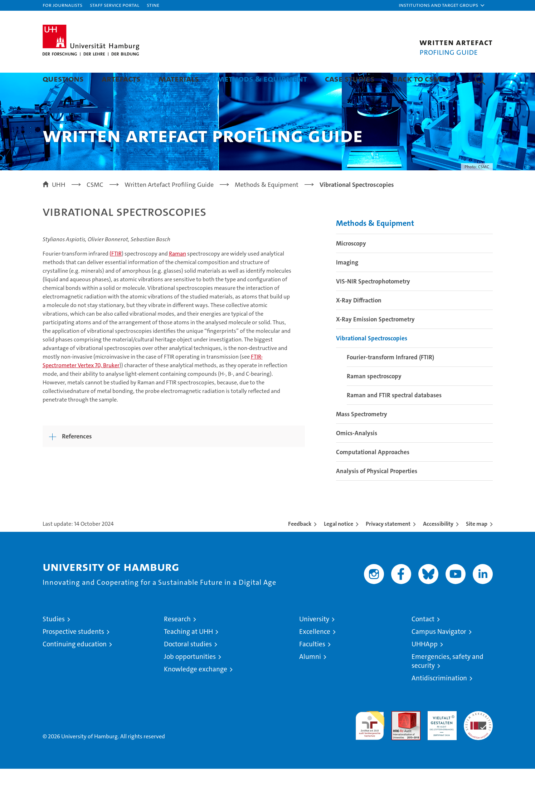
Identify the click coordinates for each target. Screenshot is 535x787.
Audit (398, 733)
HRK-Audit (440, 733)
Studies (54, 637)
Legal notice (338, 542)
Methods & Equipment (262, 78)
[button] (442, 5)
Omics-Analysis (356, 451)
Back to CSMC (419, 78)
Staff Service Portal (114, 5)
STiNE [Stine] (153, 5)
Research (177, 637)
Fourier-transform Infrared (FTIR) (390, 375)
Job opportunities (190, 674)
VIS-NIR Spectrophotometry (373, 299)
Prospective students (73, 649)
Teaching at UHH (188, 649)
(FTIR (116, 272)
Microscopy (351, 262)
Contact (423, 637)
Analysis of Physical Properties (376, 489)
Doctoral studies (188, 662)
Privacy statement (388, 542)
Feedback (299, 542)
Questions (63, 78)
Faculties (312, 662)
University (314, 637)
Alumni (310, 674)
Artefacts (121, 78)
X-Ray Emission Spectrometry (375, 337)
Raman (177, 272)
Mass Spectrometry (361, 432)
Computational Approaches (372, 470)
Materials (179, 78)
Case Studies (350, 78)
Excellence (314, 649)
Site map (476, 542)
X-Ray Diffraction (358, 318)
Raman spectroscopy (374, 394)
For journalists (62, 5)
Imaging (347, 281)
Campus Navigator (439, 649)
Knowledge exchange (195, 687)
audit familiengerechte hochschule (369, 740)
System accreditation (478, 736)
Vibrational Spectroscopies (371, 356)
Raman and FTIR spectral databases (394, 413)
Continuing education (75, 662)
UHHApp (425, 662)
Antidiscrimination (439, 696)
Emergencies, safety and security (447, 679)
